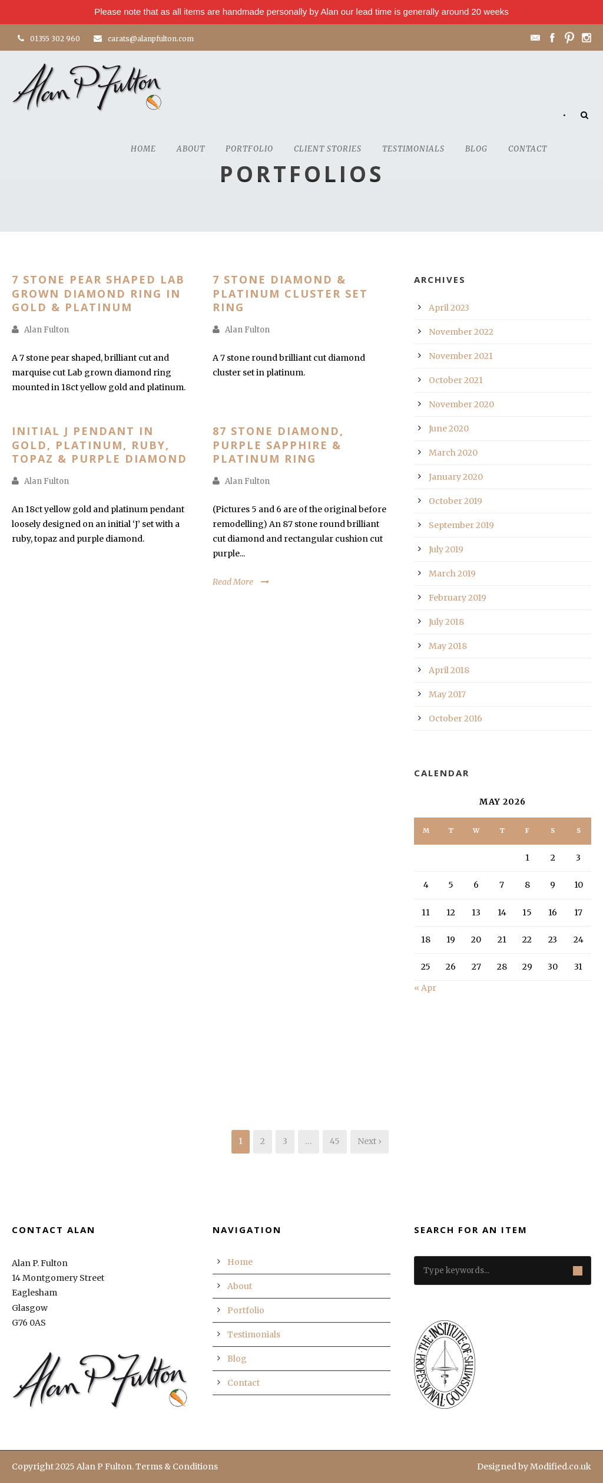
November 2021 (461, 356)
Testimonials (413, 149)
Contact (527, 149)
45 (335, 1141)
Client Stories (328, 149)
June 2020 (449, 428)
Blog (476, 149)
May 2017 (447, 694)
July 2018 (446, 622)
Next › (369, 1141)
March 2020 (453, 452)
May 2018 (448, 646)
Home (143, 149)
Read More (233, 581)
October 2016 (455, 718)
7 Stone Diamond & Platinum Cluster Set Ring (290, 293)
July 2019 (446, 549)
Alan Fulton (46, 330)
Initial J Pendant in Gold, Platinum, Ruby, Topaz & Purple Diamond (99, 445)
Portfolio (249, 149)
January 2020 (456, 477)
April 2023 (449, 307)
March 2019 (452, 573)
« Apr (425, 988)
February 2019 (457, 597)
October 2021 (456, 380)
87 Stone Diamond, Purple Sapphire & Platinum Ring (278, 445)
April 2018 (449, 670)
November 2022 (461, 332)
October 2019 (455, 501)
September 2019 (461, 525)
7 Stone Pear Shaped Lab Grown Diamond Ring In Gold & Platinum (98, 293)
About (191, 149)
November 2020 (461, 404)
